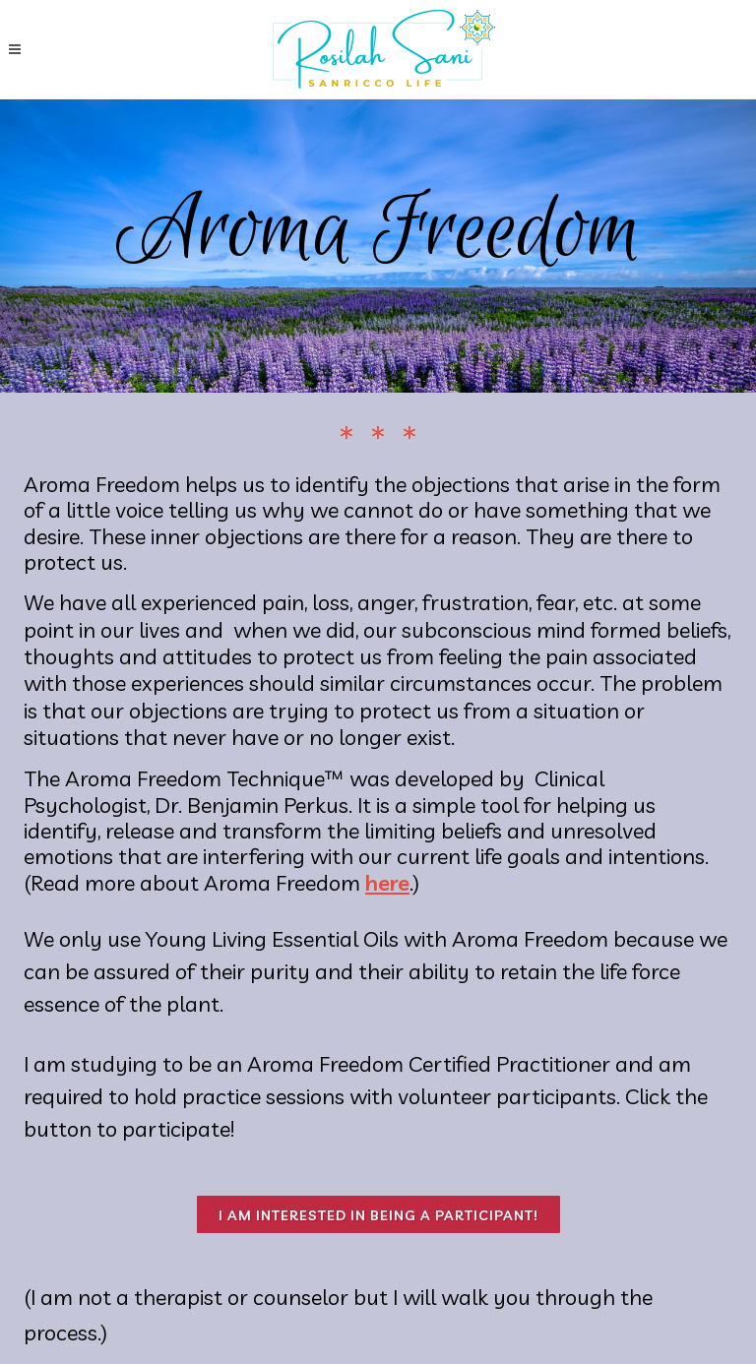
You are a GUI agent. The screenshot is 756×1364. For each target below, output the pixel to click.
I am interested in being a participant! (378, 1215)
